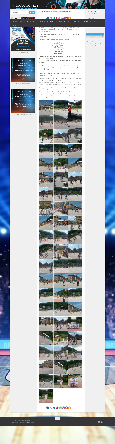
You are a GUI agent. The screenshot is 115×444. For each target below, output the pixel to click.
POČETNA (14, 21)
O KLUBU (21, 21)
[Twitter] (51, 36)
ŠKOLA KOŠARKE (31, 21)
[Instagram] (66, 36)
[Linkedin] (54, 36)
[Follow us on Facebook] (99, 440)
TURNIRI (85, 21)
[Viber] (63, 36)
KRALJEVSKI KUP (51, 21)
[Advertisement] (95, 96)
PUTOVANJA (93, 21)
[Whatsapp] (60, 36)
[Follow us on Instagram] (102, 440)
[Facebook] (47, 36)
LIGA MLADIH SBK (63, 21)
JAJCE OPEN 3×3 (75, 21)
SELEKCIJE (41, 21)
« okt (87, 68)
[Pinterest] (57, 36)
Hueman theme (30, 440)
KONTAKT (14, 25)
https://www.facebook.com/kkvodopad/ (95, 32)
